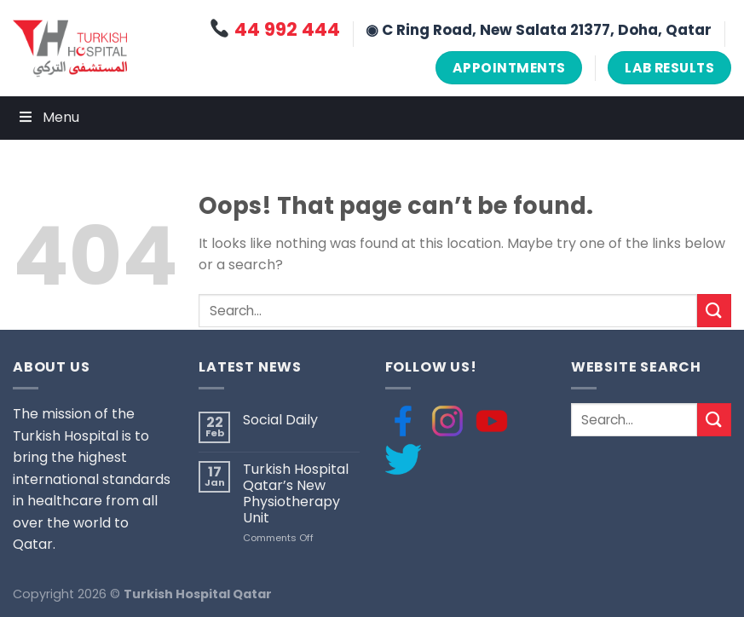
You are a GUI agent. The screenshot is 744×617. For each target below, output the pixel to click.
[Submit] (714, 310)
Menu (48, 117)
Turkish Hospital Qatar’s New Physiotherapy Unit (296, 494)
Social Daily (280, 420)
